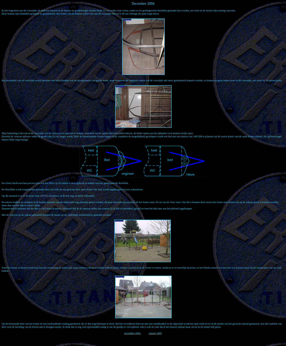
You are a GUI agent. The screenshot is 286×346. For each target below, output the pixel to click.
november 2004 (132, 333)
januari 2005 (155, 333)
